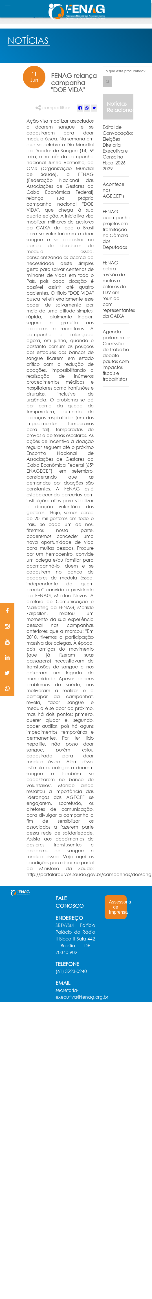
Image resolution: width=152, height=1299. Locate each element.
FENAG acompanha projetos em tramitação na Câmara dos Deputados (117, 229)
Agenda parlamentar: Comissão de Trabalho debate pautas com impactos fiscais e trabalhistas (117, 355)
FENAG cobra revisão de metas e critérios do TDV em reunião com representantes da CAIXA (119, 289)
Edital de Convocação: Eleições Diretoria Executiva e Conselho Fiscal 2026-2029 (118, 147)
